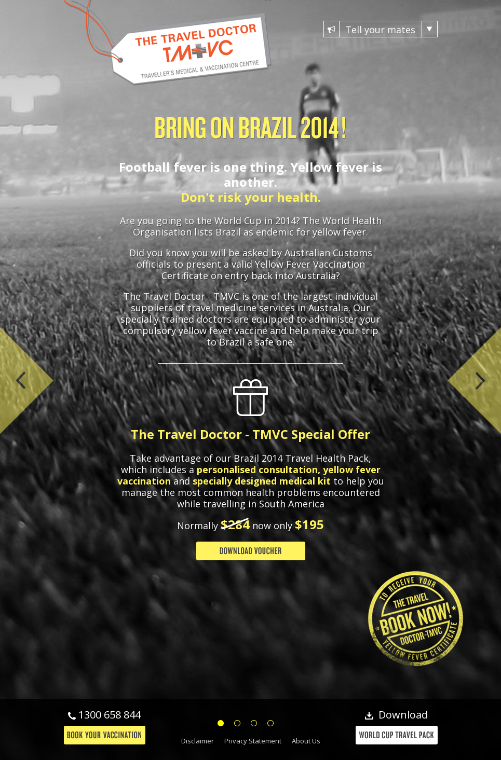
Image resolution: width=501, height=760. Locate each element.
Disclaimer (197, 740)
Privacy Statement (252, 740)
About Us (306, 740)
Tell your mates (380, 29)
